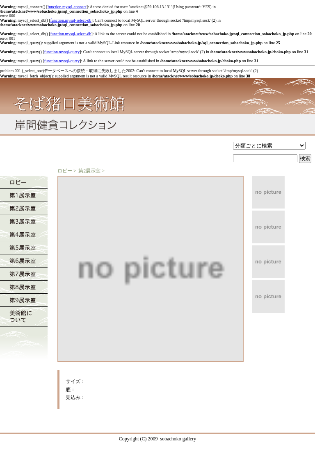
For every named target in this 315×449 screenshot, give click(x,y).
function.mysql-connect (67, 7)
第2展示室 (89, 171)
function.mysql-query (62, 52)
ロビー (64, 171)
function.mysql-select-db (70, 20)
